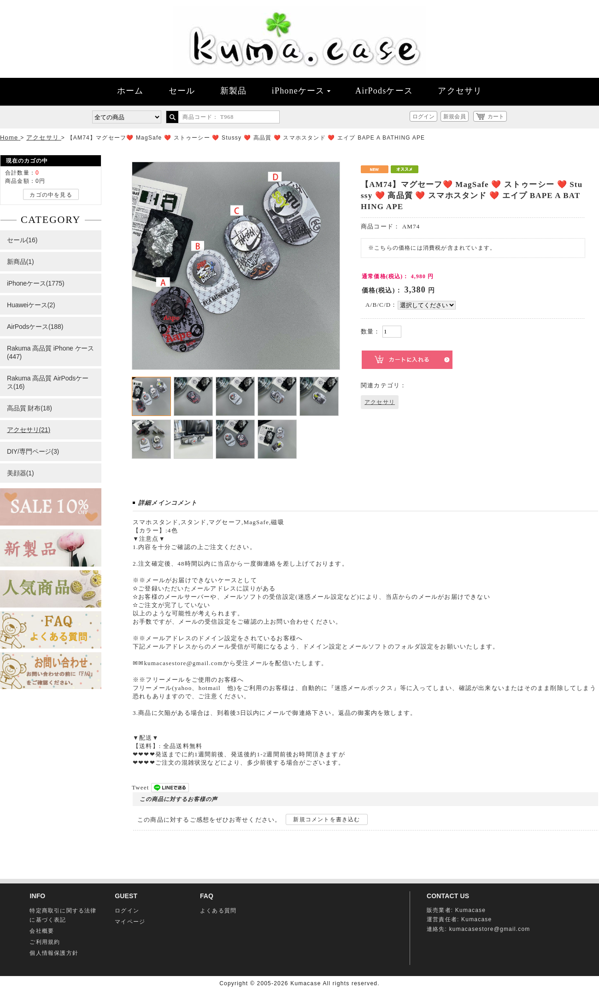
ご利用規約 (44, 942)
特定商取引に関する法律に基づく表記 (62, 915)
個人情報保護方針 (53, 953)
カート (495, 116)
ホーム (130, 90)
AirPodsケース (384, 90)
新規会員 (454, 116)
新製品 (233, 90)
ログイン (423, 116)
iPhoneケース (301, 90)
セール (182, 90)
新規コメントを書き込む (326, 819)
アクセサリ (460, 90)
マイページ (130, 921)
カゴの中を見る (50, 195)
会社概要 (41, 931)
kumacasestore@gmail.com (489, 929)
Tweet (140, 787)
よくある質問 (218, 910)
